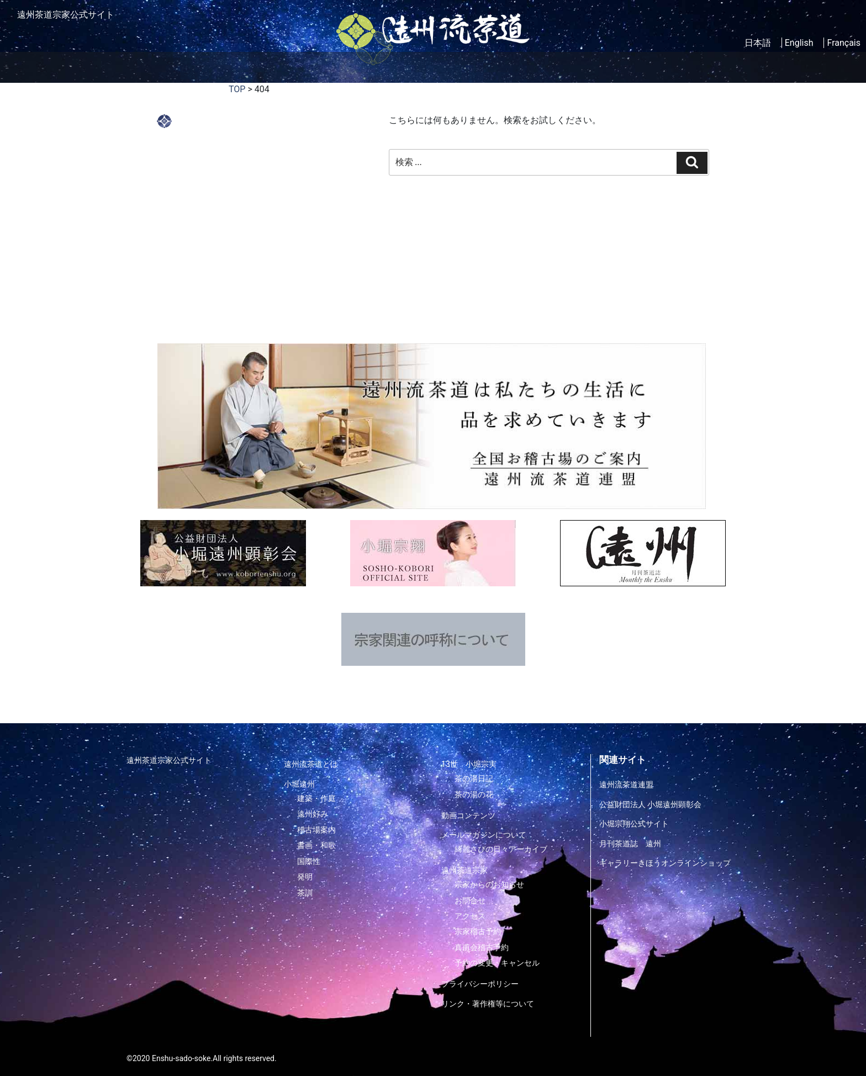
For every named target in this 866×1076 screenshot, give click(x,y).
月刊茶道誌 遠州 (630, 843)
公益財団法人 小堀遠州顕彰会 (650, 804)
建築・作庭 (316, 798)
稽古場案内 (406, 67)
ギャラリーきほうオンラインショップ (665, 862)
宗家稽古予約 (478, 931)
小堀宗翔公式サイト (634, 823)
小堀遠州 (283, 67)
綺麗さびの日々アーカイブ (501, 849)
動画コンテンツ (478, 67)
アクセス (470, 915)
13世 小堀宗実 (469, 764)
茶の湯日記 (474, 778)
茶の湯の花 (474, 794)
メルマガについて (568, 67)
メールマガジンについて (483, 834)
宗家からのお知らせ (489, 884)
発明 (305, 876)
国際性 (308, 860)
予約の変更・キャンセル (497, 962)
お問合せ (470, 899)
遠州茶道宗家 (656, 67)
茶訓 (305, 892)
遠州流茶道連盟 (626, 784)
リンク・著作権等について (487, 1003)
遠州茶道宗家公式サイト (169, 760)
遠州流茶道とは (211, 67)
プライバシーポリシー (480, 983)
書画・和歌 (316, 845)
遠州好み (312, 813)
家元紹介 (345, 67)
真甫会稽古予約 (482, 946)
